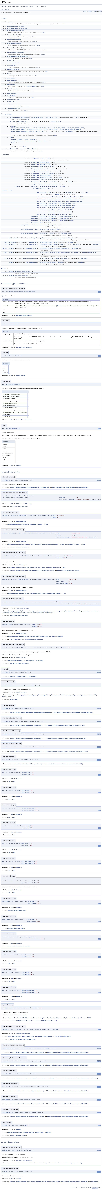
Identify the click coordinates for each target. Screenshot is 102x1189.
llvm (2, 9)
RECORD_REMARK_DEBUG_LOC (34, 129)
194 (12, 779)
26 (11, 375)
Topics (17, 6)
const (49, 192)
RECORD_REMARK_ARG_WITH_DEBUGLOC (70, 129)
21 (11, 565)
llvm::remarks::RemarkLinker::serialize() (21, 570)
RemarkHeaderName (45, 175)
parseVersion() (6, 612)
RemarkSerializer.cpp (21, 565)
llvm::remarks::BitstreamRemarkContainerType (22, 291)
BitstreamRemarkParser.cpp (24, 504)
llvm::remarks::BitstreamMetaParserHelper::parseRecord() (26, 725)
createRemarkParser (46, 242)
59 (11, 347)
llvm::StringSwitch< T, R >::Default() (60, 695)
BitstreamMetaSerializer (15, 35)
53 (11, 521)
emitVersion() (51, 1181)
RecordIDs (13, 126)
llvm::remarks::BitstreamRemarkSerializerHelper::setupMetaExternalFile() (65, 738)
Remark (9, 73)
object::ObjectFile (68, 238)
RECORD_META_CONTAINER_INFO (20, 128)
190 (12, 961)
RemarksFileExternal (37, 117)
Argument (10, 22)
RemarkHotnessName (46, 179)
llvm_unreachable (31, 524)
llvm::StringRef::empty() (37, 636)
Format (12, 149)
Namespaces (24, 6)
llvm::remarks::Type (14, 428)
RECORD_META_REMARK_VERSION (42, 128)
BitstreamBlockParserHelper (16, 26)
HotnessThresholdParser (14, 63)
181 (12, 814)
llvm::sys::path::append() (14, 611)
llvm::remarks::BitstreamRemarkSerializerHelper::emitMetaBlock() (28, 1163)
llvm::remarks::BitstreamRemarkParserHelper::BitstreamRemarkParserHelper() (32, 1078)
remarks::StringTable (89, 252)
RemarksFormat (65, 248)
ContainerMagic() (19, 695)
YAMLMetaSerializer (13, 99)
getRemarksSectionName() (15, 660)
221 (12, 943)
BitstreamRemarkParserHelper (16, 48)
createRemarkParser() (16, 639)
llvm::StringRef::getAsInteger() (43, 1036)
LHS (66, 192)
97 (11, 608)
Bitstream (35, 149)
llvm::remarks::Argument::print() (17, 910)
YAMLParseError (12, 102)
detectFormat (44, 233)
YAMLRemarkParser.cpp (22, 608)
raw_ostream (34, 216)
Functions (95, 11)
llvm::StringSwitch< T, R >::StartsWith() (86, 695)
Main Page (4, 6)
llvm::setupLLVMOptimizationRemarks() (43, 570)
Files (37, 6)
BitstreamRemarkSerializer (15, 52)
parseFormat (43, 225)
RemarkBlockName (45, 164)
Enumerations (89, 11)
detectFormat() (21, 524)
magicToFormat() (44, 487)
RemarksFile (49, 117)
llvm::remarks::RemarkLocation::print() (18, 946)
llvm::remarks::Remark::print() (16, 928)
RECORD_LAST (69, 131)
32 (11, 1033)
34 (11, 692)
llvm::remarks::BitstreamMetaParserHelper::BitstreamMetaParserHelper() (30, 712)
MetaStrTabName (45, 171)
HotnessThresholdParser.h (23, 1033)
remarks (7, 9)
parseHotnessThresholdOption (49, 186)
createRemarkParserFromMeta (49, 244)
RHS (87, 192)
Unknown (13, 139)
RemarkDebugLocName (46, 177)
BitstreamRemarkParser (14, 43)
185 (12, 867)
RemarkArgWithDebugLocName (48, 182)
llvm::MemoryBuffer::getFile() (73, 611)
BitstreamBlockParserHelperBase (17, 28)
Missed (26, 139)
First (56, 117)
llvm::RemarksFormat (48, 567)
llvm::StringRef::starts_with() (18, 612)
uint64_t (34, 186)
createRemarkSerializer (47, 248)
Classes (31, 6)
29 (11, 1178)
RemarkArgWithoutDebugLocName (49, 184)
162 (12, 890)
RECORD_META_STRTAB (59, 128)
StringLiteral (35, 158)
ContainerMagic (45, 158)
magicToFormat (44, 229)
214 (12, 850)
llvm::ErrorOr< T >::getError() (56, 611)
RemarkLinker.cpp (21, 657)
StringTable (11, 95)
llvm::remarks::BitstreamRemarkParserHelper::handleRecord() (27, 1052)
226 (12, 907)
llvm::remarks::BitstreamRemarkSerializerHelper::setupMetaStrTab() (64, 764)
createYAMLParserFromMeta (48, 262)
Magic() (73, 695)
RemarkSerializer (12, 89)
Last (76, 117)
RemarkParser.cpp (21, 521)
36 (11, 590)
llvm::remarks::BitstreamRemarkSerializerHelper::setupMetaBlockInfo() (73, 712)
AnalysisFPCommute (17, 141)
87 (11, 1129)
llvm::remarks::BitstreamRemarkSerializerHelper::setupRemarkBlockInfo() (67, 1052)
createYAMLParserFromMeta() (45, 544)
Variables (100, 11)
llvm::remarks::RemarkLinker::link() (19, 547)
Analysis (32, 139)
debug (60, 177)
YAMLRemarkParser (12, 104)
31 (11, 315)
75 (11, 420)
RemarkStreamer (12, 93)
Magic (42, 222)
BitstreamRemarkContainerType (19, 117)
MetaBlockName (44, 162)
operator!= (43, 199)
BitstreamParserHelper (14, 39)
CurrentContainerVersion (22, 271)
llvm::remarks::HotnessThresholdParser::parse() (23, 1039)
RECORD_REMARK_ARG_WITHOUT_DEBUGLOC (22, 131)
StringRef (63, 186)
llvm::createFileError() (28, 611)
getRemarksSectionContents (48, 238)
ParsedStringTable (13, 69)
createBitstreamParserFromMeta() (26, 544)
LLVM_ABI (24, 225)
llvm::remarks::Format (15, 356)
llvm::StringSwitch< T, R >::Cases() (23, 1018)
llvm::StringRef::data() (44, 695)
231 (12, 925)
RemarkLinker (11, 78)
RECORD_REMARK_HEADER (18, 129)
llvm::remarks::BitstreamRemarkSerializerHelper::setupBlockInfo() (70, 487)
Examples (43, 6)
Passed (20, 139)
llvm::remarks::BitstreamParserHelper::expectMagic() (24, 487)
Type (11, 137)
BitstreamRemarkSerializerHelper (17, 56)
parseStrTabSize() (94, 611)
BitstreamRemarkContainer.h (24, 315)
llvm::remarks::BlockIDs (12, 324)
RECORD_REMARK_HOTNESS (51, 129)
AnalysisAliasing (30, 141)
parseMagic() (85, 611)
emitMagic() (13, 676)
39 (11, 657)
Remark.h (18, 465)
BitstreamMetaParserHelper (15, 30)
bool (38, 192)
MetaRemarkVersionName (47, 169)
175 (12, 996)
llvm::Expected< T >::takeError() (35, 612)
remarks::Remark (32, 86)
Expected (17, 186)
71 (11, 541)
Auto (24, 149)
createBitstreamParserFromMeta (50, 258)
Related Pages (11, 6)
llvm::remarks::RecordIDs (12, 384)
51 (11, 633)
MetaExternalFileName (47, 173)
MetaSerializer (12, 65)
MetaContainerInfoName (47, 166)
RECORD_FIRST (40, 131)
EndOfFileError (12, 61)
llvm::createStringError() (24, 567)
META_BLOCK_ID (21, 122)
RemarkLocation (12, 80)
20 (11, 1015)
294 (12, 504)
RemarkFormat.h (20, 375)
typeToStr (43, 188)
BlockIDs (12, 122)
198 (12, 832)
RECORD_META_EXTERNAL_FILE (75, 128)
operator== (43, 197)
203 (12, 978)
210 (12, 796)
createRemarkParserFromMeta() (18, 506)
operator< (43, 192)
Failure (39, 141)
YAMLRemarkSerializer (14, 108)
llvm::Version (50, 612)
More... (65, 24)
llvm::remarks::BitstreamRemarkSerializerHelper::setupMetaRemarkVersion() (66, 751)
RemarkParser (11, 84)
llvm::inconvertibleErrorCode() (63, 1036)
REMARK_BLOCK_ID (56, 122)
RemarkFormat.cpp (21, 633)
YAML (28, 149)
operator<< (43, 216)
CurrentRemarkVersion (21, 275)
